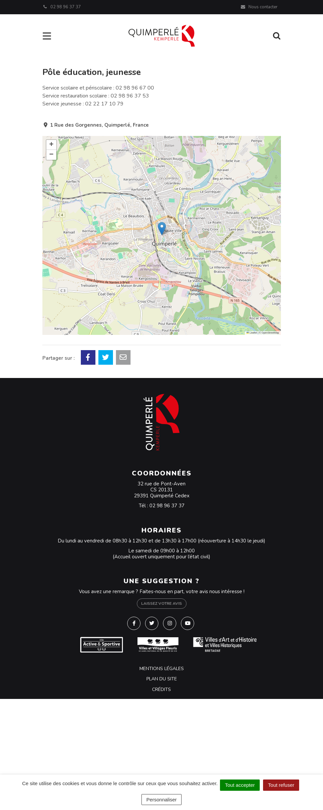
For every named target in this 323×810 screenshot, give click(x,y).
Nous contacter (259, 7)
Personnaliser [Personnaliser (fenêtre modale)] (161, 799)
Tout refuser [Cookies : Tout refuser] (281, 785)
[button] (162, 228)
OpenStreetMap (270, 332)
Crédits (161, 689)
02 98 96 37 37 (167, 505)
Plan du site (161, 679)
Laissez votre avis (161, 603)
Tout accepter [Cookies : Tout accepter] (240, 785)
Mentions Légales (161, 668)
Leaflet (251, 332)
